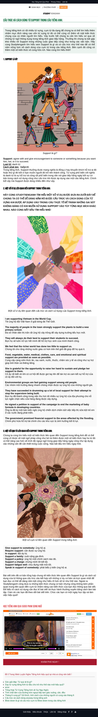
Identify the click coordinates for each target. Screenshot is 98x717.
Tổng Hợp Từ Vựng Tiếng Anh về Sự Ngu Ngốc (27, 690)
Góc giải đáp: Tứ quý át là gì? (18, 682)
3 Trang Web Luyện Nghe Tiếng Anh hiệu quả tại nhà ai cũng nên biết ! (38, 674)
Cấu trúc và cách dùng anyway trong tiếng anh (26, 698)
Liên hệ (65, 2)
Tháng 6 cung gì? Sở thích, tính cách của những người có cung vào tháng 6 (39, 695)
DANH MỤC (34, 7)
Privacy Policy (56, 2)
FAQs (46, 712)
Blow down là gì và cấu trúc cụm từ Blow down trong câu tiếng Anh (35, 701)
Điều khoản (37, 712)
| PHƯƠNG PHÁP (49, 7)
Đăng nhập (62, 712)
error (7, 687)
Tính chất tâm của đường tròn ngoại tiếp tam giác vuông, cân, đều (35, 692)
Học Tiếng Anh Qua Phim (40, 2)
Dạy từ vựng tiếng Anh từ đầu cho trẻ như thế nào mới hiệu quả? (34, 685)
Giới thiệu (27, 712)
